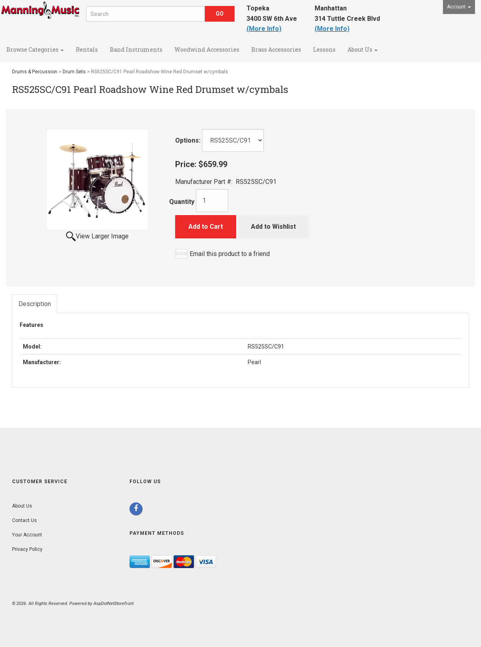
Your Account (27, 535)
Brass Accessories (276, 49)
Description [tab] (34, 304)
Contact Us (24, 520)
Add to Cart (205, 226)
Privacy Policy (27, 549)
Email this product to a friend (230, 254)
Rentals (87, 49)
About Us (363, 49)
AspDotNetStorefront (113, 603)
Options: (187, 140)
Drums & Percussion (34, 72)
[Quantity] (212, 200)
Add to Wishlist (273, 226)
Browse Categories (35, 49)
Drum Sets (74, 72)
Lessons (324, 49)
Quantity (181, 202)
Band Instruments (136, 49)
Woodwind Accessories (206, 49)
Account (459, 7)
